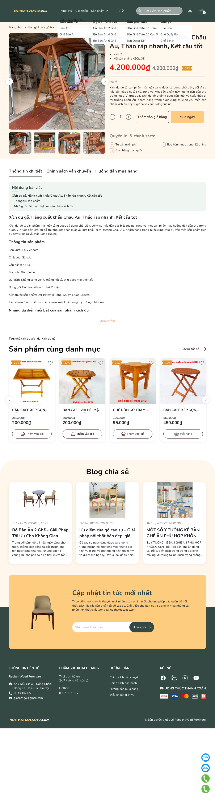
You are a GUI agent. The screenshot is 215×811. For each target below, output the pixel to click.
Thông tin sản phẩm (27, 201)
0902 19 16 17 (69, 693)
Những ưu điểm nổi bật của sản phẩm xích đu (43, 206)
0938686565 (22, 693)
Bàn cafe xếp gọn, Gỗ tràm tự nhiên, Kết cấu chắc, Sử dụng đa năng (180, 410)
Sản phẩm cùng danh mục (54, 349)
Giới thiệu (81, 11)
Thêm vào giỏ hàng (152, 117)
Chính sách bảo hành (123, 683)
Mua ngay (187, 117)
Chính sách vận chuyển (124, 677)
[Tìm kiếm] (140, 11)
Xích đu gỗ (48, 339)
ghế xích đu (22, 339)
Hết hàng (186, 434)
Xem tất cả (191, 349)
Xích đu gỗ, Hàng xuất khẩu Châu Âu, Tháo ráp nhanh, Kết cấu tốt (57, 196)
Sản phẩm (99, 11)
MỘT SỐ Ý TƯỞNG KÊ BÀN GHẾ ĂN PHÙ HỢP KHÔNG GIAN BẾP (173, 533)
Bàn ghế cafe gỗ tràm (42, 27)
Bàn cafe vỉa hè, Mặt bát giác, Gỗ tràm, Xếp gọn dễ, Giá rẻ (82, 410)
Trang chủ (65, 11)
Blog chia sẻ (107, 472)
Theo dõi (140, 627)
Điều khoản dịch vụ (122, 695)
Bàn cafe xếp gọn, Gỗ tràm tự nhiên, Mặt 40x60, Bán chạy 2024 (31, 410)
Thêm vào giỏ (35, 434)
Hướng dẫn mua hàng (124, 689)
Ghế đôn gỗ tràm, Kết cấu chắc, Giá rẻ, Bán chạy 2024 (132, 410)
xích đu (36, 339)
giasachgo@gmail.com (28, 698)
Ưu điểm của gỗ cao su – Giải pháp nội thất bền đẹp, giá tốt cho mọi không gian (107, 533)
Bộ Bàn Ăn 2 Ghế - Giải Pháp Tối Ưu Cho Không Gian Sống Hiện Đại (40, 533)
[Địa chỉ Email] (113, 627)
